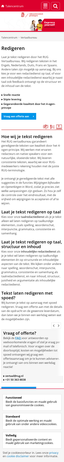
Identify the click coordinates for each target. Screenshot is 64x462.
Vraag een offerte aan (19, 116)
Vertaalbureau (29, 37)
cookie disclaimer (18, 456)
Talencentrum (12, 6)
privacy (53, 453)
